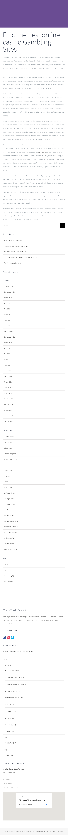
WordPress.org (9, 581)
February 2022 (8, 376)
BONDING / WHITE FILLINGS (16, 678)
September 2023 (9, 292)
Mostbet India (8, 510)
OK (46, 804)
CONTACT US (8, 755)
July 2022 (7, 348)
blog (5, 465)
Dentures (7, 476)
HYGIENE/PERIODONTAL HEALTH (18, 684)
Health (6, 482)
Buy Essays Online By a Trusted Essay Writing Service (20, 257)
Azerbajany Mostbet (10, 459)
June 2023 (7, 309)
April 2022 (7, 365)
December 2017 (9, 416)
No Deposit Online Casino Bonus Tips (16, 246)
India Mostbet (8, 487)
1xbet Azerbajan (9, 448)
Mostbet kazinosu (9, 515)
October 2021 (8, 399)
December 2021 (9, 388)
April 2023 (7, 320)
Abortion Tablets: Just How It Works (15, 252)
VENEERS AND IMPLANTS (15, 698)
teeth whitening (9, 538)
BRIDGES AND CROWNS (14, 671)
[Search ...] (31, 225)
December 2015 (9, 421)
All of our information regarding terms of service (18, 651)
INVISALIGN (10, 718)
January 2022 (8, 382)
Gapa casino (42, 152)
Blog (5, 750)
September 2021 (9, 404)
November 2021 (9, 393)
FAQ (5, 737)
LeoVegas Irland (9, 499)
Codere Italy (8, 470)
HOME (6, 659)
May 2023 (7, 314)
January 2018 (8, 410)
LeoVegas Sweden (10, 504)
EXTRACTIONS (11, 711)
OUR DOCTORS (9, 732)
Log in (6, 564)
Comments (9, 576)
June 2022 (7, 354)
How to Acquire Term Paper (13, 240)
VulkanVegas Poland (10, 549)
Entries (7, 570)
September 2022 (9, 337)
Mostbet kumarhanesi (11, 521)
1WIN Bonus (8, 442)
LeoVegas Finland (9, 493)
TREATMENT (8, 665)
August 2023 (8, 298)
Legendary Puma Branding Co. (43, 831)
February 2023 (8, 331)
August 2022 (8, 343)
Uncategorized (9, 544)
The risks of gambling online (12, 263)
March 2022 (7, 371)
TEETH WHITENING (13, 691)
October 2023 (8, 286)
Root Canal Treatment (11, 532)
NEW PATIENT (11, 743)
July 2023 (7, 303)
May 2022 (7, 359)
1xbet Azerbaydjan (10, 454)
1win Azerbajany (9, 437)
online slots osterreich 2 (11, 527)
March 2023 (7, 326)
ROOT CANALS (11, 725)
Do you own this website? (25, 804)
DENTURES (10, 705)
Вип (20, 57)
